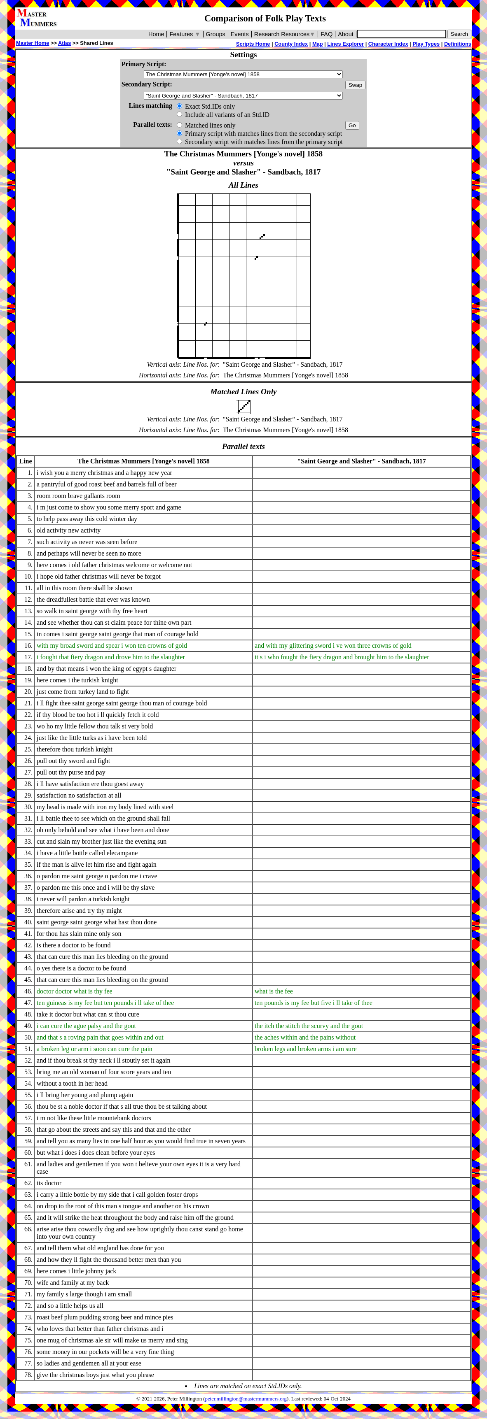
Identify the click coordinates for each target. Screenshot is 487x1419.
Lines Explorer (345, 44)
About (346, 34)
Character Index (388, 44)
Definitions (457, 44)
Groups (215, 34)
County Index (291, 44)
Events (240, 34)
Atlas (64, 43)
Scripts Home (253, 44)
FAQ (326, 34)
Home (156, 34)
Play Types (426, 44)
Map (317, 44)
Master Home (32, 43)
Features (184, 34)
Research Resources (285, 34)
